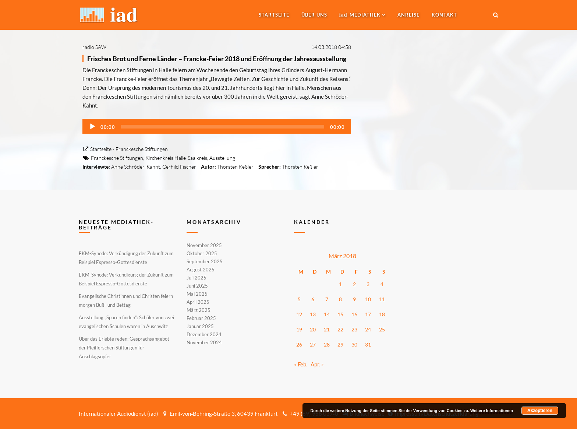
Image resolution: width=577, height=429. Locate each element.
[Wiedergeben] (92, 126)
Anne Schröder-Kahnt (135, 166)
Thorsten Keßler (235, 166)
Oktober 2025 (202, 253)
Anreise (408, 15)
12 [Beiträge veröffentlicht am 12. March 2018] (299, 314)
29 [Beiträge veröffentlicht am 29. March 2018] (340, 344)
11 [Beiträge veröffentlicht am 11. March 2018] (382, 299)
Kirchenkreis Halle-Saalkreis (176, 158)
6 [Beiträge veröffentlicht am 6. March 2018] (312, 299)
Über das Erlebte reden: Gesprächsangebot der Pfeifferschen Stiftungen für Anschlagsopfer (124, 347)
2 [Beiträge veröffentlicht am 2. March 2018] (354, 284)
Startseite (274, 15)
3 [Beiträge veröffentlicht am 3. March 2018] (368, 284)
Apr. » (317, 364)
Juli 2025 (196, 278)
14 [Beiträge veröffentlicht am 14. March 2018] (327, 314)
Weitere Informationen (491, 410)
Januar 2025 (200, 326)
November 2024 (204, 342)
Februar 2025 (201, 318)
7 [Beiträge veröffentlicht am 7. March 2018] (326, 299)
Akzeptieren (539, 410)
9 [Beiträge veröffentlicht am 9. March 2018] (354, 299)
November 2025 (204, 245)
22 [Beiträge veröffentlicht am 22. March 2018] (340, 329)
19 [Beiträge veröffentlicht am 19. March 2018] (299, 329)
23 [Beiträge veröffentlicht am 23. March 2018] (354, 329)
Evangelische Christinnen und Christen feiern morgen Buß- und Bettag (126, 300)
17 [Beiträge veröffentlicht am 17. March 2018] (368, 314)
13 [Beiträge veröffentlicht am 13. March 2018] (313, 314)
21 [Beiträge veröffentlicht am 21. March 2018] (327, 329)
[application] (216, 126)
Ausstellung (222, 158)
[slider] (222, 127)
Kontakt (444, 15)
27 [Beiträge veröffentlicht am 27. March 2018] (313, 344)
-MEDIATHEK (359, 15)
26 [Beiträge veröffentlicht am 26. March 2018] (299, 344)
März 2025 (198, 310)
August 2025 (201, 269)
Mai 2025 (197, 294)
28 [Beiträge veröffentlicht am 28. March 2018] (327, 344)
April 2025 (198, 302)
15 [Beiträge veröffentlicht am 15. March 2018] (340, 314)
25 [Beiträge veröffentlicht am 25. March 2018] (382, 329)
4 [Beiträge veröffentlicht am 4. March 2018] (381, 284)
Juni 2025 (197, 286)
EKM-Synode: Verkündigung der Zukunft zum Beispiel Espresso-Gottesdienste (126, 257)
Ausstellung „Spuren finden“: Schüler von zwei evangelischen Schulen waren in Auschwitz (126, 321)
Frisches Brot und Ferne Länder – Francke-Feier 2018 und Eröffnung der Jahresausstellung (216, 58)
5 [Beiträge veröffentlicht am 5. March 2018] (299, 299)
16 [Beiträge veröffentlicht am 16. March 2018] (354, 314)
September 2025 (205, 261)
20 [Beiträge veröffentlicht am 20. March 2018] (313, 329)
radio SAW (94, 47)
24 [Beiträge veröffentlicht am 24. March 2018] (368, 329)
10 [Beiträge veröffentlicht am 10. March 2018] (368, 299)
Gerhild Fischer (179, 166)
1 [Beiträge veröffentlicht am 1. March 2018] (340, 284)
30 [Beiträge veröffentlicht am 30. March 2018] (354, 344)
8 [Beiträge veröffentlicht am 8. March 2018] (340, 299)
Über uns (314, 15)
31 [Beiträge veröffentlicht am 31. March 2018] (368, 344)
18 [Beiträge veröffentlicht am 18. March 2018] (382, 314)
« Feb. (300, 364)
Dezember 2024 (204, 334)
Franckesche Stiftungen (117, 158)
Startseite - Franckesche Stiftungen (125, 149)
